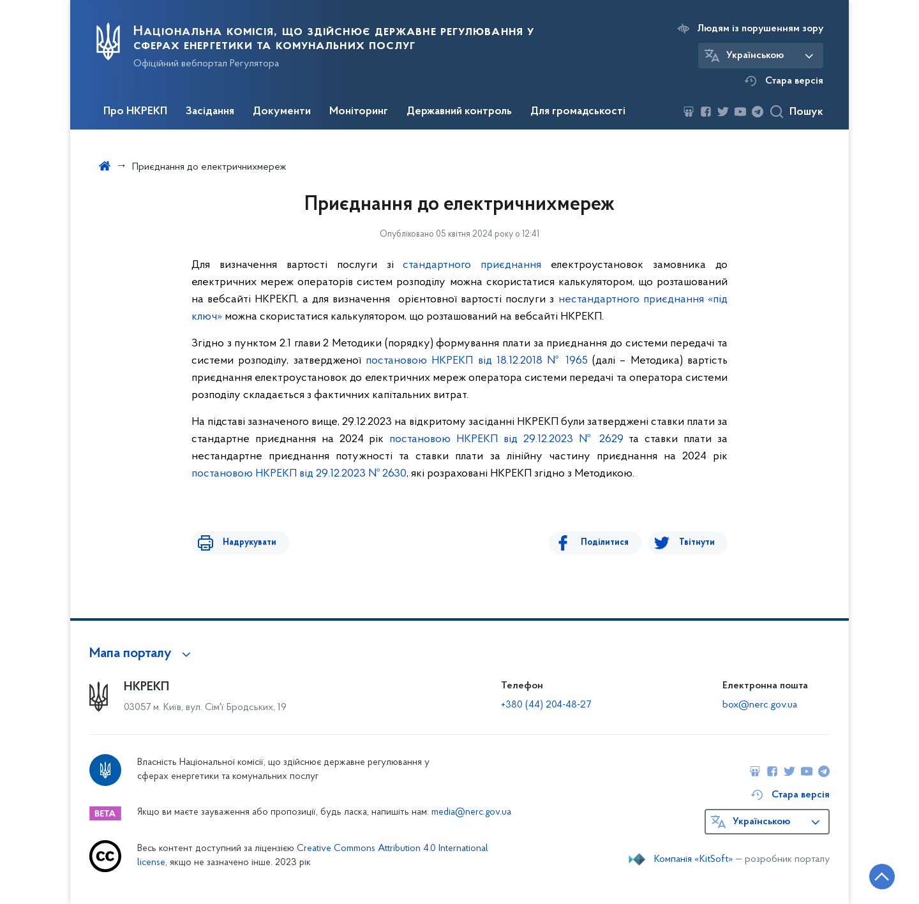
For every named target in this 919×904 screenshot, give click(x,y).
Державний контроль (459, 111)
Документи (282, 111)
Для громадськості (577, 111)
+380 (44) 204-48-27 (546, 705)
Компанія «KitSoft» (693, 859)
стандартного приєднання (472, 265)
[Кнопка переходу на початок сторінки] (871, 875)
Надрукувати (244, 542)
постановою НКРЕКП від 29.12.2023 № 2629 (506, 439)
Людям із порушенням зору (760, 29)
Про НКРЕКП (135, 111)
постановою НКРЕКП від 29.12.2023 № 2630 (299, 474)
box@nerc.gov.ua (759, 705)
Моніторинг (358, 111)
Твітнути (697, 542)
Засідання (210, 111)
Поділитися (610, 542)
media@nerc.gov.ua (471, 812)
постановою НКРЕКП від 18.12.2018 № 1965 (477, 361)
